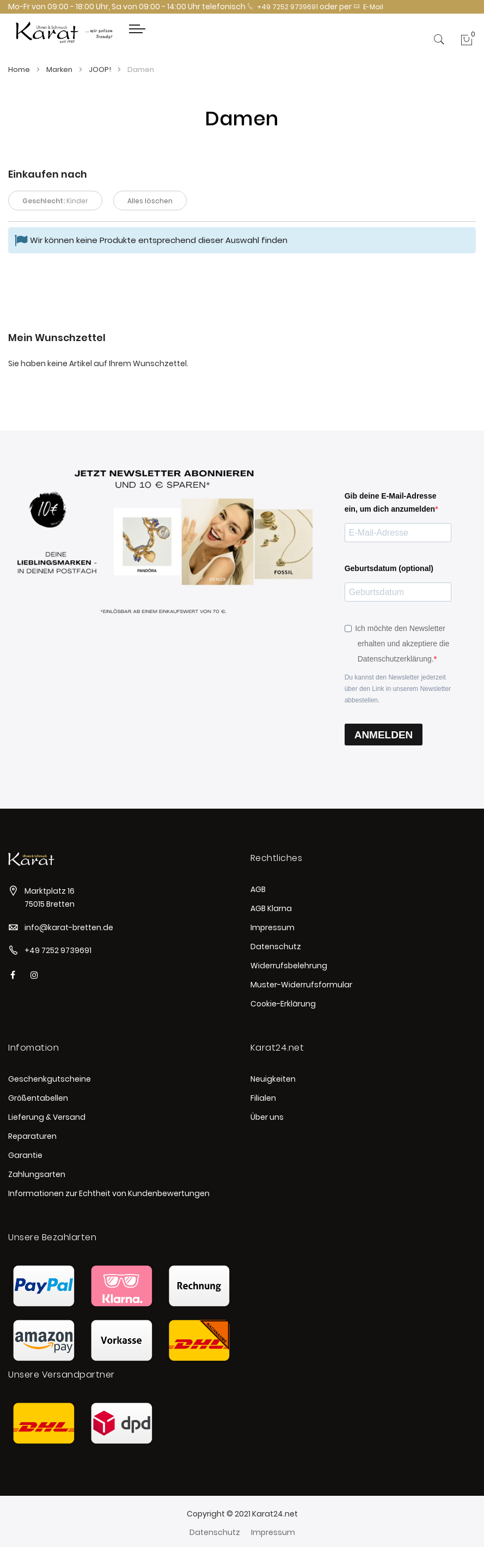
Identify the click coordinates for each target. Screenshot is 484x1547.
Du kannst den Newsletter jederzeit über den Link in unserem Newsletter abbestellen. (398, 689)
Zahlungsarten (36, 1174)
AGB (258, 889)
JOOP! (101, 69)
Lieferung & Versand (46, 1117)
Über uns (267, 1117)
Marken (60, 69)
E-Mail (368, 6)
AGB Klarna (271, 908)
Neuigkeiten (273, 1078)
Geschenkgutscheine (49, 1078)
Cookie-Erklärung (283, 1003)
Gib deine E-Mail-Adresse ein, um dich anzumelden (391, 503)
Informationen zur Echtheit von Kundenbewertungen (109, 1193)
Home (20, 69)
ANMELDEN (383, 735)
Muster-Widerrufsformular (301, 984)
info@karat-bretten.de (68, 927)
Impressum (272, 927)
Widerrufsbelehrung (288, 965)
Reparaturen (32, 1136)
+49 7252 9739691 (282, 6)
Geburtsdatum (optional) (389, 568)
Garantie (25, 1155)
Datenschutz (275, 946)
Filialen (263, 1098)
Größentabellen (38, 1098)
